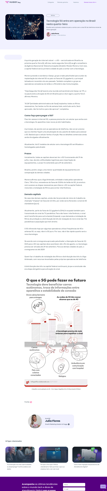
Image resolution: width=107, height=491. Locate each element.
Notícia (53, 15)
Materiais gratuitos (62, 2)
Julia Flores (55, 33)
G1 (31, 402)
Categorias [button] (51, 2)
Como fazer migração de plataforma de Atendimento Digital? (86, 466)
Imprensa (76, 2)
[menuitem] (62, 2)
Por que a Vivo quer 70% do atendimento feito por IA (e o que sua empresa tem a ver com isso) (53, 467)
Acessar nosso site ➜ (90, 2)
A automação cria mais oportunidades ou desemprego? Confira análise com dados (19, 467)
